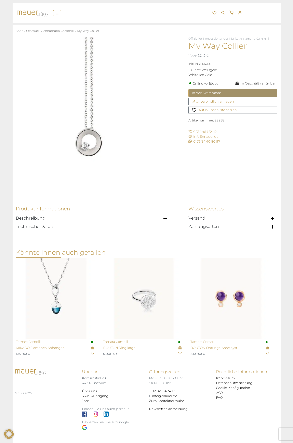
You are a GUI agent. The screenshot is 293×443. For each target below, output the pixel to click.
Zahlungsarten (203, 226)
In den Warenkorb (206, 93)
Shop (20, 31)
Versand (196, 218)
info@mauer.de (203, 137)
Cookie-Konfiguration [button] (233, 388)
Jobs (86, 401)
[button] (232, 11)
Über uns (89, 391)
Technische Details (35, 226)
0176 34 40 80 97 (204, 141)
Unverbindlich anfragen (213, 101)
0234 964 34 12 (202, 132)
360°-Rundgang (95, 396)
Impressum (225, 378)
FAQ (219, 398)
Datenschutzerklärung (234, 383)
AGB (219, 393)
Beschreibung (30, 218)
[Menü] (57, 13)
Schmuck (33, 31)
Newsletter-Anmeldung (168, 409)
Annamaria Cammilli (59, 31)
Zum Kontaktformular (166, 401)
